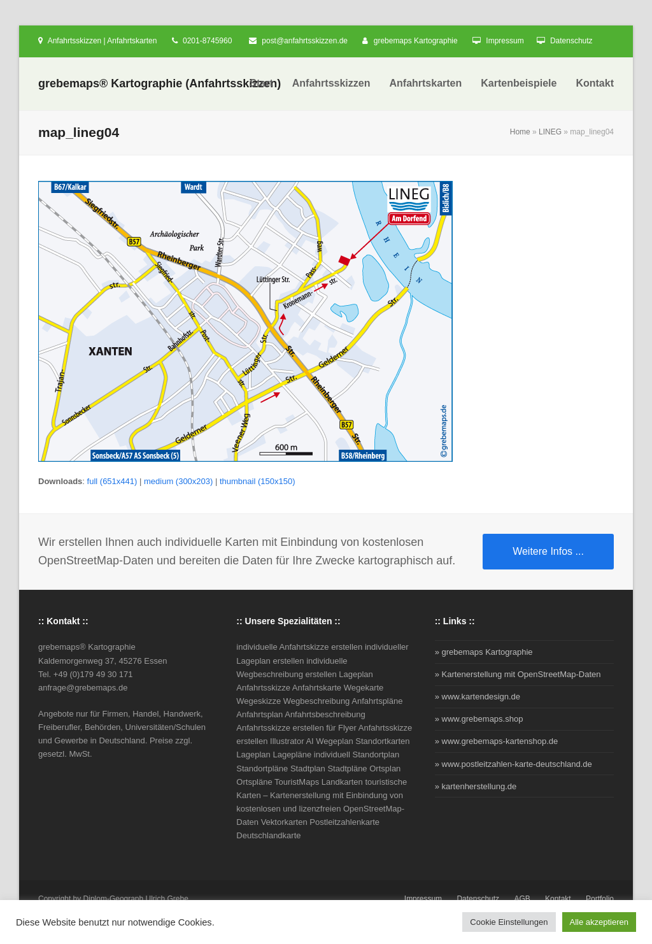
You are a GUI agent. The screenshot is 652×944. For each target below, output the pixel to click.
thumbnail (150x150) (257, 481)
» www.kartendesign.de (477, 696)
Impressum (504, 40)
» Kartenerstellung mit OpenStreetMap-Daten (518, 674)
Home (520, 131)
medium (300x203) (178, 481)
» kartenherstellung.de (476, 786)
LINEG (550, 131)
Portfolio (600, 898)
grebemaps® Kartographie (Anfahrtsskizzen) (159, 83)
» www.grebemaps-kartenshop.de (496, 741)
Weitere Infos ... (548, 551)
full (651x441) (112, 481)
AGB (522, 898)
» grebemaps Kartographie (484, 652)
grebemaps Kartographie (416, 40)
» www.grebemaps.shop (479, 719)
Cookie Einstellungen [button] (509, 922)
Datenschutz (571, 40)
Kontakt (558, 898)
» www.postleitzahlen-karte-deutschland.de (513, 764)
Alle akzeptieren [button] (599, 922)
